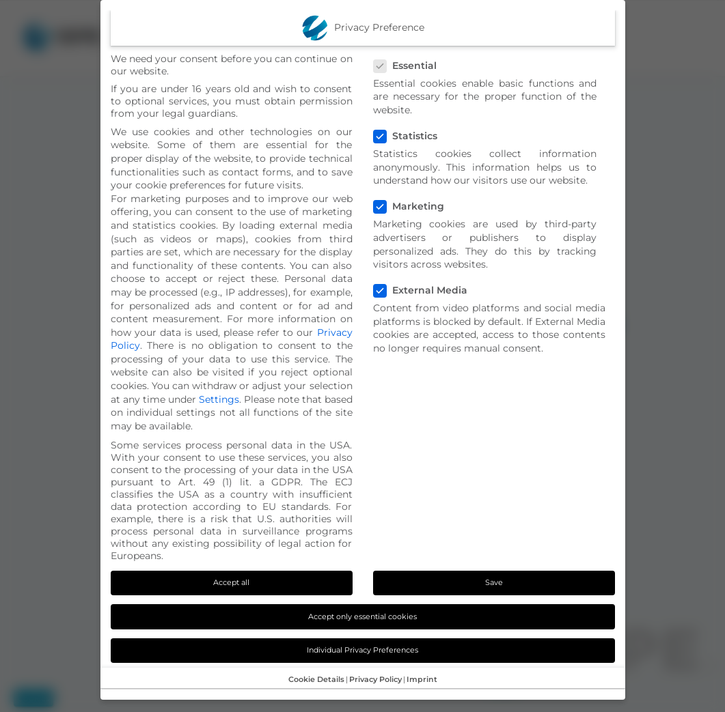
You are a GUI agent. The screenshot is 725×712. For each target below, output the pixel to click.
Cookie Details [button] (316, 679)
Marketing (414, 206)
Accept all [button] (231, 582)
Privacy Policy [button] (375, 679)
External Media (426, 290)
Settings (219, 399)
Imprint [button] (422, 679)
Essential (411, 65)
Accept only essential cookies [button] (362, 616)
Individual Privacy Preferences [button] (362, 650)
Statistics (411, 136)
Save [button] (494, 582)
